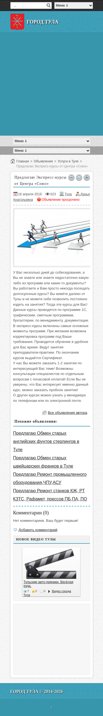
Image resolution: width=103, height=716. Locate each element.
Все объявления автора (67, 413)
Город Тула (43, 22)
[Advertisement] (51, 84)
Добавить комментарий (38, 530)
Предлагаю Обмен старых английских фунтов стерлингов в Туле (46, 441)
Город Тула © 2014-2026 (36, 691)
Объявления (43, 161)
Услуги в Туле (68, 161)
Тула (68, 194)
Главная (22, 161)
